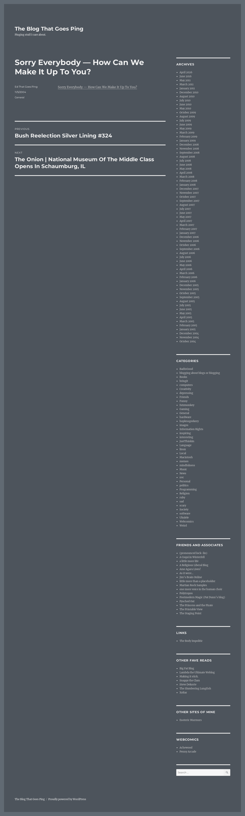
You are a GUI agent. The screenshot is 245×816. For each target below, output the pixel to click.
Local (183, 453)
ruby (182, 497)
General (19, 97)
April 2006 (186, 269)
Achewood (186, 747)
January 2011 (187, 88)
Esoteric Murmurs (191, 720)
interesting (186, 437)
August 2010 (187, 96)
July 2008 (185, 160)
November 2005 (189, 289)
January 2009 (188, 140)
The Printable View (191, 609)
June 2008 (186, 164)
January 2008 (188, 184)
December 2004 (189, 333)
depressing (186, 393)
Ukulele (184, 517)
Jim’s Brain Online (191, 577)
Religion (185, 493)
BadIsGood (186, 369)
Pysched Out (187, 601)
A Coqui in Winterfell (192, 557)
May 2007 (185, 217)
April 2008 (186, 172)
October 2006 (188, 245)
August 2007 (187, 205)
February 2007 (188, 229)
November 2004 (189, 337)
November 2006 (189, 241)
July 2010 (185, 100)
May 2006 (186, 265)
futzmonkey (187, 405)
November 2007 (189, 192)
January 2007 (188, 233)
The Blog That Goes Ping (49, 28)
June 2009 (186, 124)
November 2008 (189, 148)
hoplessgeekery (189, 421)
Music (183, 469)
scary (183, 505)
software (185, 513)
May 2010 (185, 108)
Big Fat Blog (187, 668)
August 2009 (187, 116)
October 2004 (188, 341)
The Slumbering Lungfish (195, 688)
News (183, 473)
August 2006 (187, 253)
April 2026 (186, 72)
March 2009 (187, 132)
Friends (184, 397)
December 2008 (189, 144)
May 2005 (185, 313)
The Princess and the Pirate (196, 605)
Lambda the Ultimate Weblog (197, 672)
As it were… (186, 573)
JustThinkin (187, 441)
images (184, 425)
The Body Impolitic (191, 641)
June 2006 (186, 261)
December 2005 (189, 285)
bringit (184, 381)
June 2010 (185, 104)
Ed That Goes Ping (26, 86)
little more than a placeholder (197, 581)
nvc (182, 477)
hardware (185, 417)
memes (184, 461)
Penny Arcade (188, 751)
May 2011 (185, 80)
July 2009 (185, 120)
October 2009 (188, 112)
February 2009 (188, 136)
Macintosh (186, 457)
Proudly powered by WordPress (67, 799)
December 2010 (189, 92)
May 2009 (186, 128)
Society (184, 509)
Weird (183, 525)
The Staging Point (190, 613)
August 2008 (187, 156)
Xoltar (183, 692)
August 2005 (187, 301)
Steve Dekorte (188, 684)
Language (185, 445)
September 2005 (189, 297)
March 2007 (187, 225)
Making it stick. (189, 676)
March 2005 (187, 321)
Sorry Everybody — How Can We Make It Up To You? (97, 87)
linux (183, 449)
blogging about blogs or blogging (200, 373)
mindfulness (187, 465)
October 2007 (188, 197)
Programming (188, 489)
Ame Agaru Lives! (190, 569)
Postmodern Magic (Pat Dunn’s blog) (202, 597)
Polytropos (186, 593)
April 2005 (186, 317)
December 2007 (189, 188)
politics (184, 485)
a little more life (189, 561)
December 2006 (189, 237)
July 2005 (185, 305)
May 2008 (185, 168)
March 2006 (187, 273)
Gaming (184, 409)
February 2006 (188, 277)
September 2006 (190, 249)
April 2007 (186, 221)
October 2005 (188, 293)
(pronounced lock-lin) (193, 553)
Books (183, 377)
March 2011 (187, 84)
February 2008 (188, 180)
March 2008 (187, 176)
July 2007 (185, 209)
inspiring (185, 433)
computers (186, 385)
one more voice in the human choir (201, 589)
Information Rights (191, 429)
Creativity (185, 389)
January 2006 (188, 281)
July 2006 (185, 257)
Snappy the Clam (190, 680)
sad (182, 501)
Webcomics (187, 521)
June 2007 (186, 213)
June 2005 (186, 309)
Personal (185, 481)
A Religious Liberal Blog (194, 565)
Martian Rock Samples (193, 585)
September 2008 (189, 152)
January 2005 (188, 329)
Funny (183, 401)
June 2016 (186, 76)
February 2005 (188, 325)
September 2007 (189, 201)
